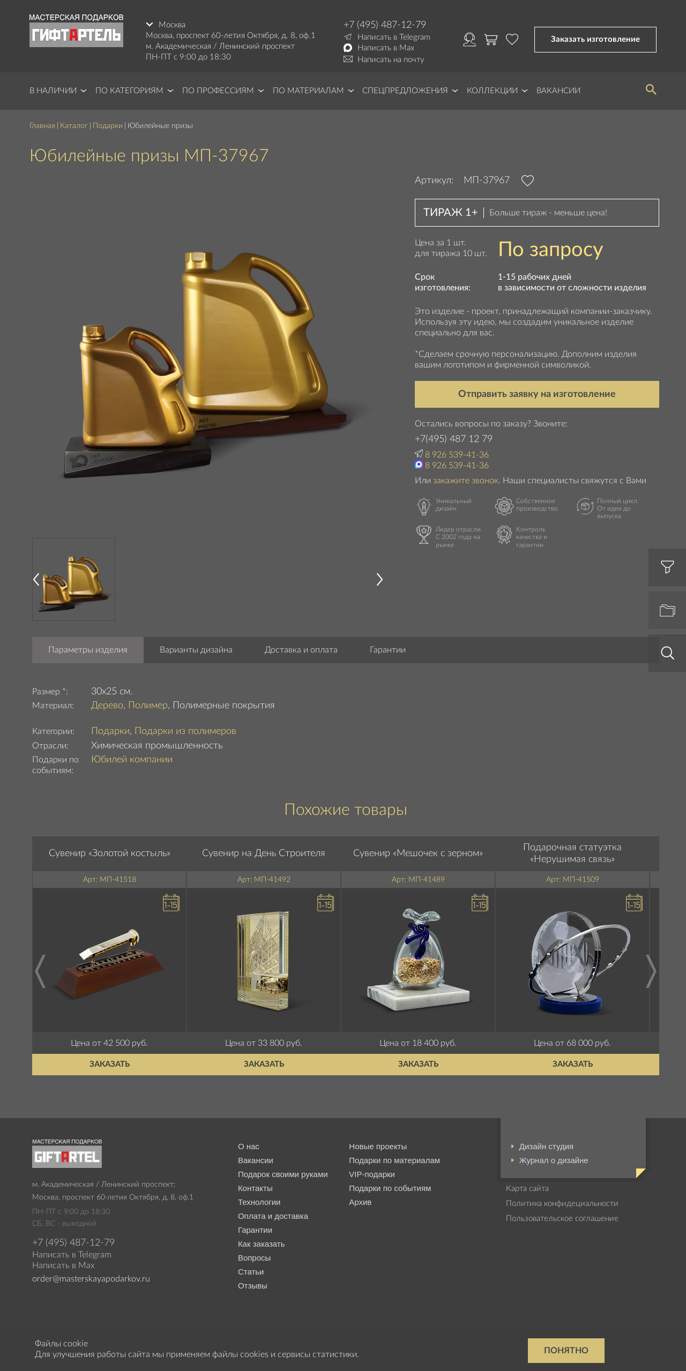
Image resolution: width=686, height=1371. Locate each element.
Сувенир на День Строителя (263, 853)
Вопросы (254, 1257)
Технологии (259, 1202)
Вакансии (558, 91)
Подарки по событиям (390, 1188)
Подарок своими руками (283, 1174)
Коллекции (492, 91)
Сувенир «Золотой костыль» (109, 853)
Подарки (108, 126)
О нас (248, 1146)
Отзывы (252, 1285)
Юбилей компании (132, 760)
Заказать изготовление (595, 39)
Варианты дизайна (196, 650)
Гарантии (388, 650)
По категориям (129, 91)
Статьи (251, 1271)
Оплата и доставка (273, 1215)
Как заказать (261, 1243)
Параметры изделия (88, 650)
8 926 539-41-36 (457, 455)
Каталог (74, 126)
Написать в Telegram (393, 37)
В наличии (53, 91)
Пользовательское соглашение (562, 1219)
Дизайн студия (546, 1146)
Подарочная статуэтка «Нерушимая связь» (572, 853)
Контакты (255, 1188)
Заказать (110, 1064)
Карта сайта (527, 1189)
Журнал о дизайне (553, 1160)
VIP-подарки (372, 1174)
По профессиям (218, 91)
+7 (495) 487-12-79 (385, 25)
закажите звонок (465, 480)
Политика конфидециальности (562, 1204)
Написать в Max (385, 48)
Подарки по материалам (394, 1160)
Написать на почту (390, 60)
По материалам (308, 91)
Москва (172, 25)
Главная (42, 126)
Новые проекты (378, 1146)
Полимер (148, 705)
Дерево (107, 705)
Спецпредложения (405, 91)
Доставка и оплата (301, 650)
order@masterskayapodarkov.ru (91, 1279)
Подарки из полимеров (185, 731)
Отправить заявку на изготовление (537, 394)
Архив (360, 1202)
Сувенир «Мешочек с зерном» (418, 853)
